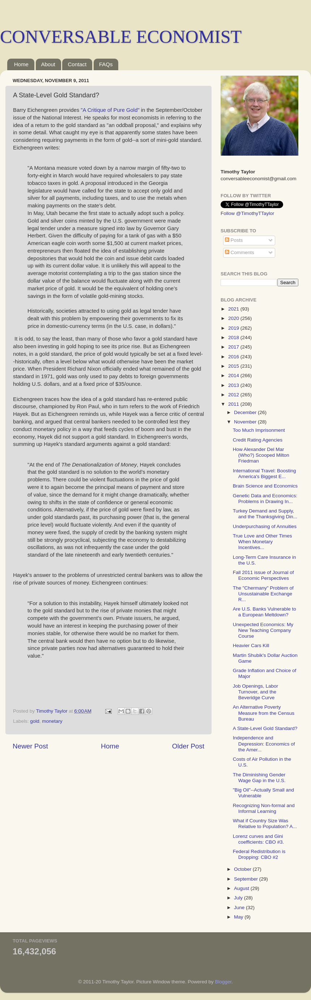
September (246, 879)
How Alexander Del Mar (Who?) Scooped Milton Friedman (261, 455)
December (246, 412)
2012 (234, 394)
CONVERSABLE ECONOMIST (121, 36)
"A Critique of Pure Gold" (110, 110)
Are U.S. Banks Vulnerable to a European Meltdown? (264, 611)
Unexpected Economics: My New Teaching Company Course (263, 630)
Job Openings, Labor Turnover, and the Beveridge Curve (255, 691)
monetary (52, 721)
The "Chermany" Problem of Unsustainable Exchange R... (263, 593)
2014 (234, 375)
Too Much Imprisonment (259, 430)
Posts (234, 240)
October (243, 869)
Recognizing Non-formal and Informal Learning (264, 808)
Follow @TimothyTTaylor (247, 213)
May (239, 917)
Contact (77, 64)
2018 (234, 337)
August (242, 888)
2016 (234, 356)
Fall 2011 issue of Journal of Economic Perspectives (263, 575)
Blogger (223, 981)
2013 (234, 385)
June (240, 907)
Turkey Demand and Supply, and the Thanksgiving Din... (265, 513)
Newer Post (30, 746)
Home (21, 64)
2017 (234, 347)
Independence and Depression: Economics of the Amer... (264, 743)
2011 (234, 404)
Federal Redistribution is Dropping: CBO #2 (259, 854)
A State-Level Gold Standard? (265, 728)
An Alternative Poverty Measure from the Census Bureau (263, 712)
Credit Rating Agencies (257, 440)
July (239, 897)
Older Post (188, 746)
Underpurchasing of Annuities (265, 526)
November (246, 422)
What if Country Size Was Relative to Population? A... (265, 823)
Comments (239, 252)
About (48, 64)
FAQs (106, 64)
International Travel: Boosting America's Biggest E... (264, 473)
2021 (234, 309)
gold (34, 721)
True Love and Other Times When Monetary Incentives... (262, 541)
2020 (234, 318)
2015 (234, 366)
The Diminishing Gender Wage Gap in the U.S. (259, 777)
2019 (234, 328)
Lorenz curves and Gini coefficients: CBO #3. (258, 839)
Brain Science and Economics (265, 486)
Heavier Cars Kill (251, 645)
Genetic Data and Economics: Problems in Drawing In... (265, 498)
